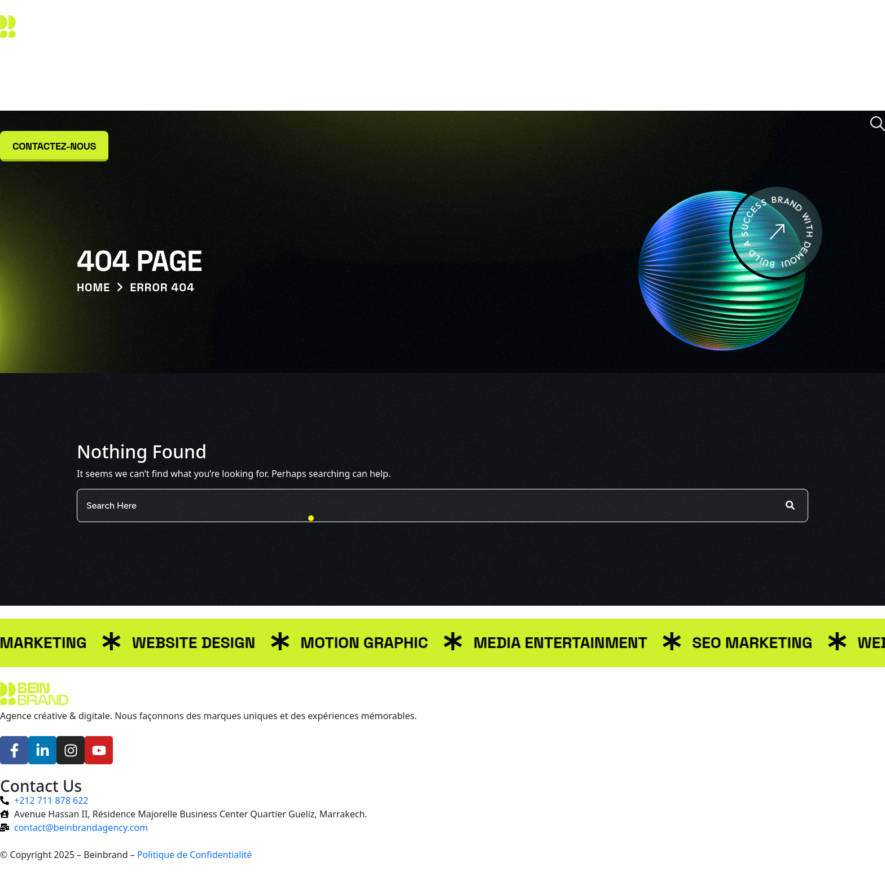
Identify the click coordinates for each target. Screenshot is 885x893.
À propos (325, 78)
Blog (488, 78)
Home (93, 287)
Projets (441, 78)
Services (385, 78)
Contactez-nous (54, 145)
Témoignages (549, 78)
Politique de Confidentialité (194, 854)
